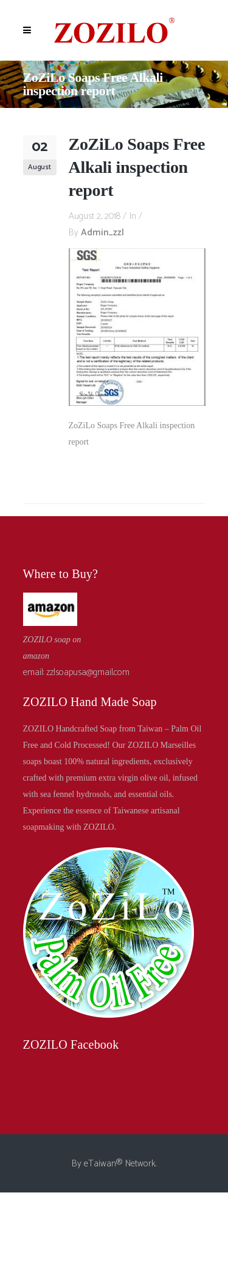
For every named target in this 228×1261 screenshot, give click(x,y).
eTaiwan (100, 1163)
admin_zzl (102, 232)
